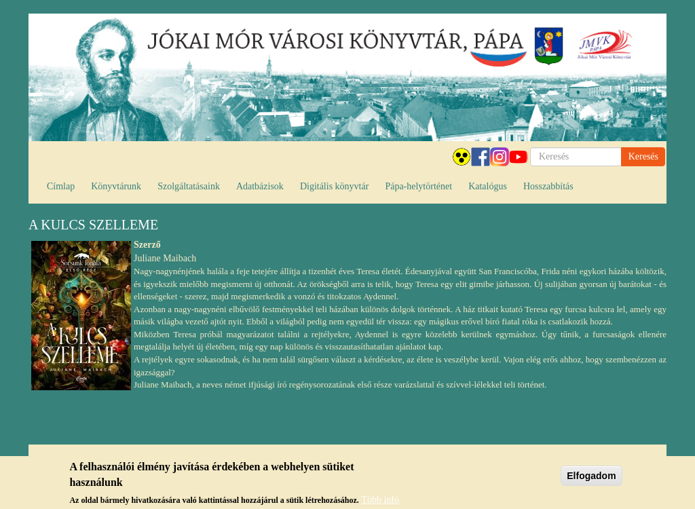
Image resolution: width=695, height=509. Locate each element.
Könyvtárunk (116, 186)
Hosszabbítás (548, 186)
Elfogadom (591, 479)
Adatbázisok (260, 186)
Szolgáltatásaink (188, 186)
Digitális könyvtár (334, 186)
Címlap (61, 186)
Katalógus (487, 186)
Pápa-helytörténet (418, 186)
